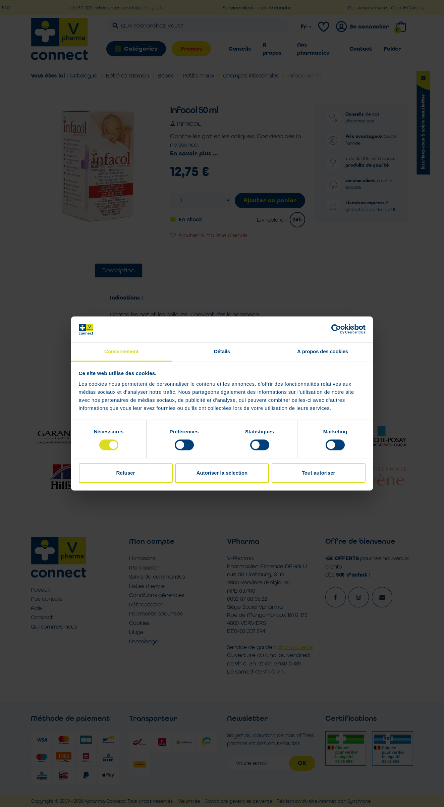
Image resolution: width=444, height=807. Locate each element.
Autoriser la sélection (222, 473)
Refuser (125, 473)
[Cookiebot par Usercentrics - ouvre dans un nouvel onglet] (336, 329)
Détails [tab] (222, 351)
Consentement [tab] (121, 351)
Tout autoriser (318, 473)
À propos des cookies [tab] (322, 351)
